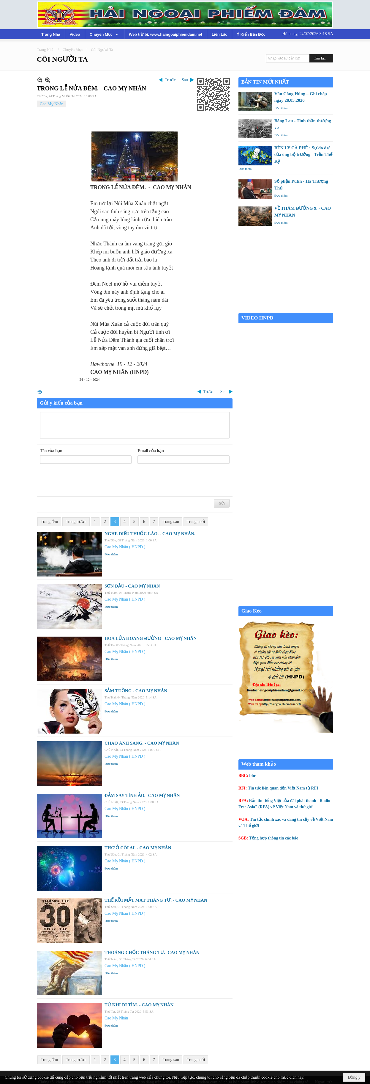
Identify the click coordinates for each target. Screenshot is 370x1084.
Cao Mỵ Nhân (51, 104)
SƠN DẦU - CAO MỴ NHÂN (132, 586)
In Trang (40, 392)
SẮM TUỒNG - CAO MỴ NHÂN (136, 690)
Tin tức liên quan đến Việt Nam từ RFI (283, 788)
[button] (104, 34)
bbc (252, 775)
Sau (185, 80)
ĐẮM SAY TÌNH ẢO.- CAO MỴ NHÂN (142, 795)
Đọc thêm (111, 554)
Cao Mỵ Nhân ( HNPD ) (125, 547)
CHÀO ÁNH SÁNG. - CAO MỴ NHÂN (142, 743)
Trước (170, 80)
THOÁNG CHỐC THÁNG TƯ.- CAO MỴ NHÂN (152, 952)
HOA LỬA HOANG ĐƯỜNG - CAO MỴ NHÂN (151, 638)
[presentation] (85, 482)
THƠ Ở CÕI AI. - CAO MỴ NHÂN (138, 847)
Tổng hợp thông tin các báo (273, 838)
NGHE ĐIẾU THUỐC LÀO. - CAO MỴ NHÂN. (150, 533)
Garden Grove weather (285, 309)
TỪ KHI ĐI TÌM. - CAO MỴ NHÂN (139, 1004)
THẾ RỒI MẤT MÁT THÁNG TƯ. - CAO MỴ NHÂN (156, 900)
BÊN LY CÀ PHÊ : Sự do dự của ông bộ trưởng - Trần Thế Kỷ (303, 154)
